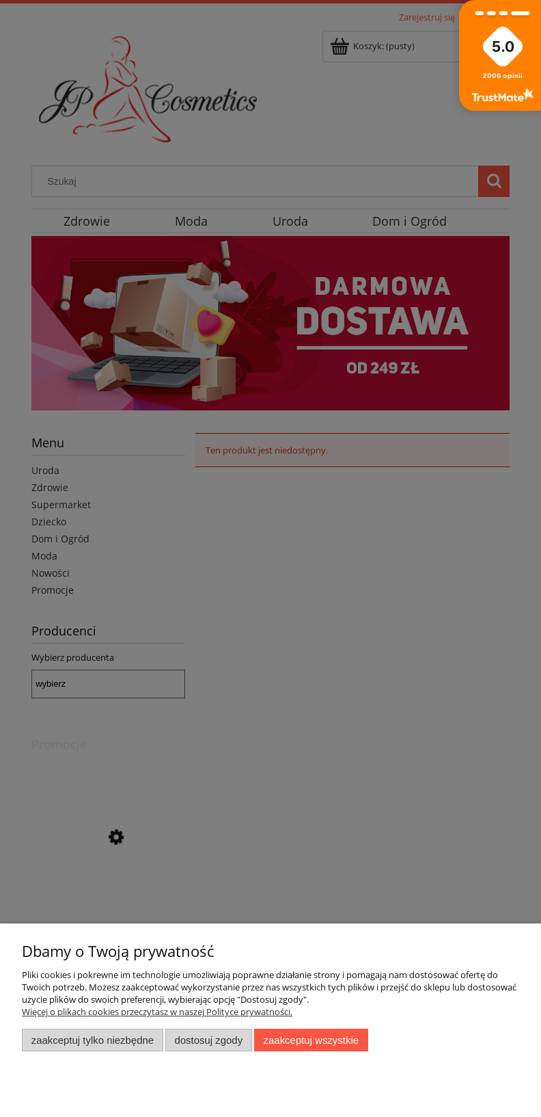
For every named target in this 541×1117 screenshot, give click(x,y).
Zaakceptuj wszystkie (311, 1040)
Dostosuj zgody (208, 1040)
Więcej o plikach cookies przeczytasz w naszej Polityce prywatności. (157, 1012)
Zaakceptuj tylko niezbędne (92, 1040)
